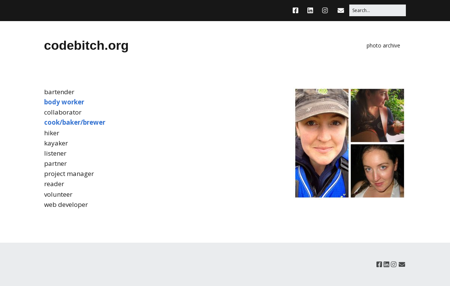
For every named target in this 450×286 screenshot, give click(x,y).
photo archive (383, 45)
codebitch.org (86, 45)
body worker (64, 102)
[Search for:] (377, 10)
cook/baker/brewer (74, 122)
